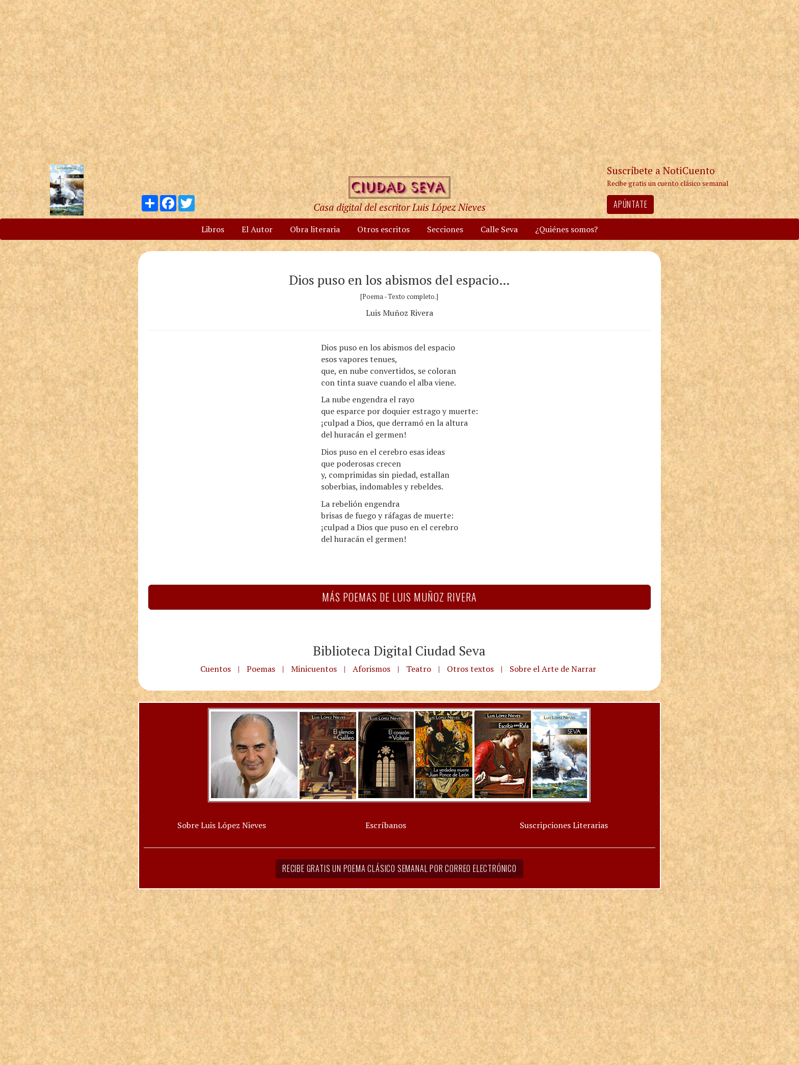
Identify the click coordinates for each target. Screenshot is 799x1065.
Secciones (445, 229)
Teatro (418, 668)
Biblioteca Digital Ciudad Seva (399, 650)
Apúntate (630, 204)
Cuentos (215, 668)
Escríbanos (385, 825)
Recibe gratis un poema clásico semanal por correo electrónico (399, 868)
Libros (212, 229)
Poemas (261, 668)
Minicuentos (314, 668)
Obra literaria (315, 229)
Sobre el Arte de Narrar (553, 668)
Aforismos (371, 668)
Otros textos (470, 668)
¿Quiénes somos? (566, 229)
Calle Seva (499, 229)
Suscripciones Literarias (564, 825)
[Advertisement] (399, 81)
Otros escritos (383, 229)
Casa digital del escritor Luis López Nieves (399, 207)
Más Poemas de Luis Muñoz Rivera (399, 597)
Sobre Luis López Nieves (221, 825)
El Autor (257, 229)
